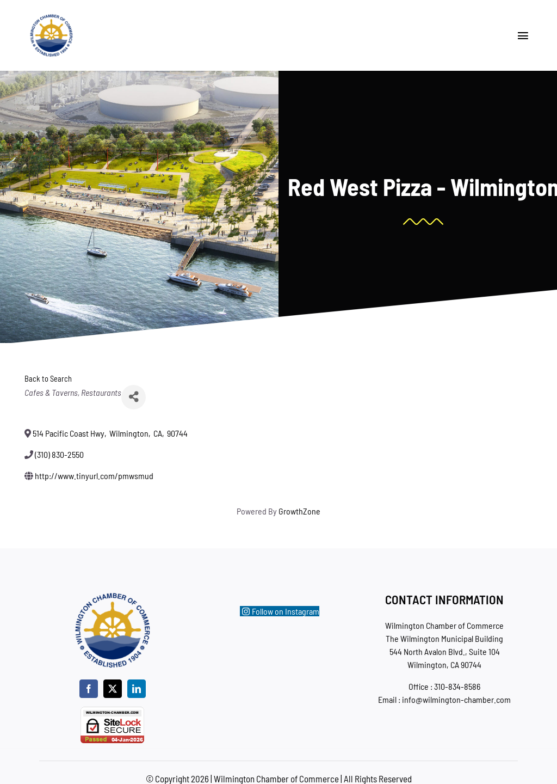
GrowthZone (299, 511)
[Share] (133, 397)
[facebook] (88, 688)
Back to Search (48, 378)
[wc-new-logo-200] (51, 18)
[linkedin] (136, 688)
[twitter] (112, 688)
